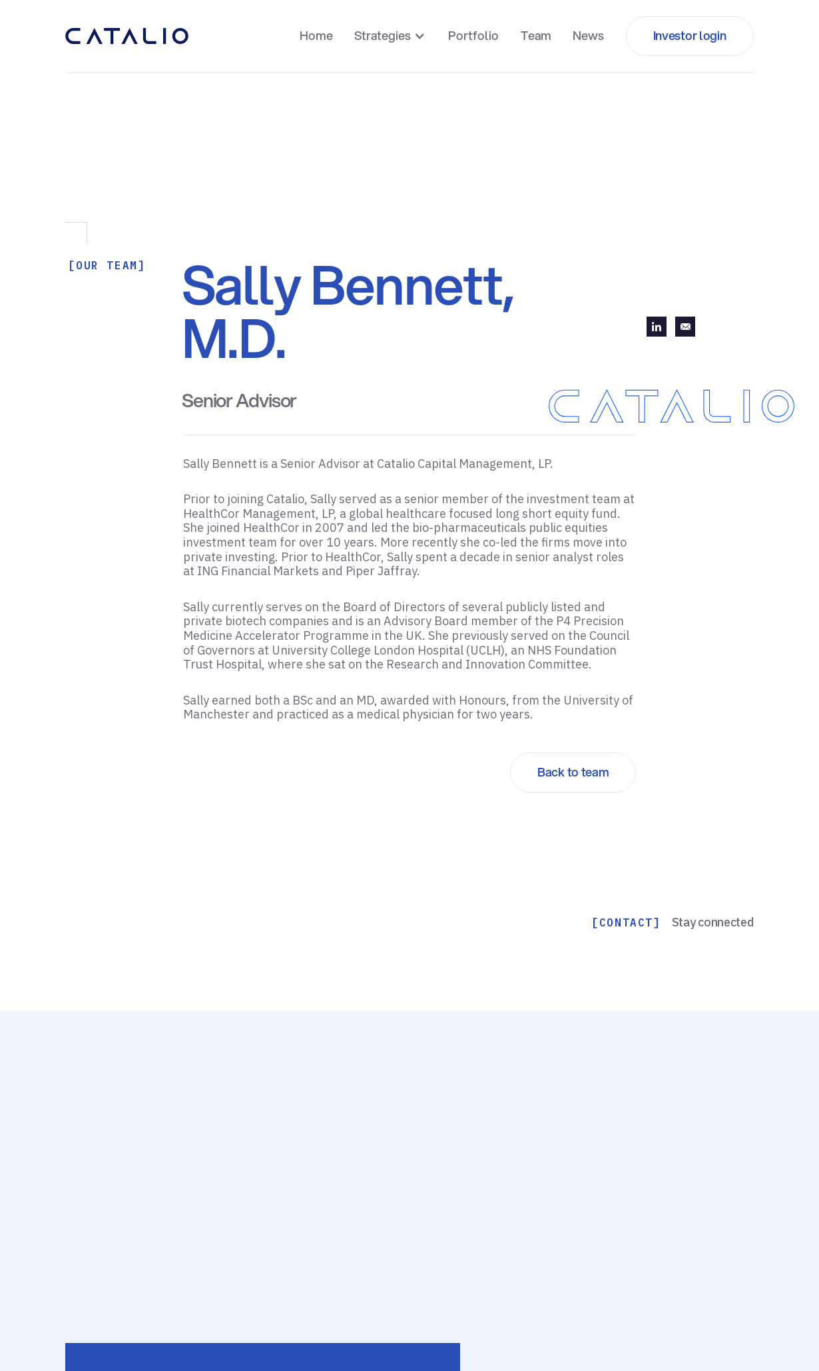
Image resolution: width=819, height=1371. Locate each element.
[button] (391, 36)
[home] (126, 36)
